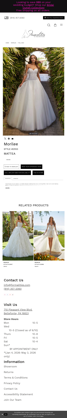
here (41, 416)
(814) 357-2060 (13, 288)
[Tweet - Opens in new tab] (5, 139)
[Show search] (48, 25)
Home (7, 42)
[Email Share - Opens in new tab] (12, 139)
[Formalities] (33, 33)
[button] (55, 25)
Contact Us (10, 388)
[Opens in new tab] (5, 295)
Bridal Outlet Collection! (38, 6)
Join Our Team (12, 399)
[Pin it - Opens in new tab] (9, 139)
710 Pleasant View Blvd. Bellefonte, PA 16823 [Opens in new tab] (18, 311)
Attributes (15, 178)
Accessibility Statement (18, 394)
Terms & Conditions (16, 377)
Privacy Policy (12, 383)
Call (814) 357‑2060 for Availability (17, 173)
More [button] (8, 188)
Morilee (13, 42)
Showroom (10, 366)
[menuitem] (15, 17)
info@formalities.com (17, 285)
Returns (8, 372)
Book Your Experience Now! (31, 166)
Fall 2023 (21, 42)
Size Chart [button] (8, 159)
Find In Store (38, 173)
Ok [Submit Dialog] (6, 414)
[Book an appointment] (54, 17)
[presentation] (18, 236)
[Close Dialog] (2, 414)
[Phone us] (15, 17)
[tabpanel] (33, 91)
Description (8, 178)
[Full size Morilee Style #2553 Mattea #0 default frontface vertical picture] (33, 91)
